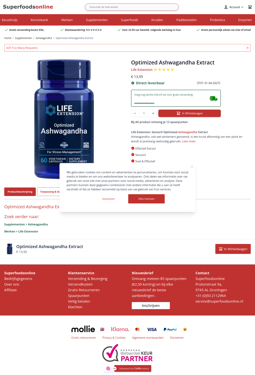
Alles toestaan (146, 198)
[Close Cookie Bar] (192, 166)
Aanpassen (108, 198)
